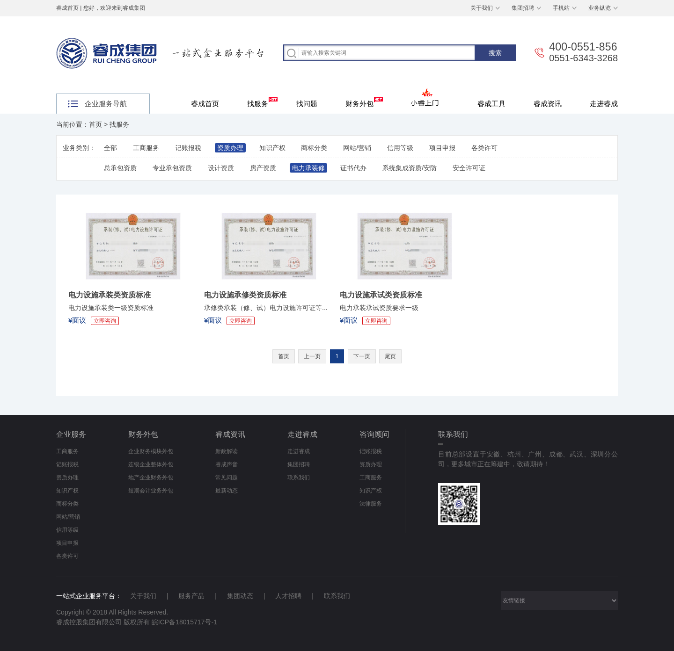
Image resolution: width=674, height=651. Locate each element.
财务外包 (364, 102)
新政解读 (226, 451)
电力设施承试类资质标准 (381, 295)
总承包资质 (120, 168)
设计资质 (221, 168)
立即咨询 (105, 321)
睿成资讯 (548, 104)
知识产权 (272, 148)
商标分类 (314, 148)
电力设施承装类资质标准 (109, 295)
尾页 (390, 356)
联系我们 (298, 477)
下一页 (361, 356)
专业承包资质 (172, 168)
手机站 (561, 8)
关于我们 (481, 8)
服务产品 (191, 596)
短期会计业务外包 (150, 490)
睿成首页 (67, 8)
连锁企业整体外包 (150, 464)
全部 (110, 148)
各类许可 (484, 148)
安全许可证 (469, 168)
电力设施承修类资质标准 (245, 295)
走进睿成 (604, 104)
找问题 (306, 104)
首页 (95, 124)
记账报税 (188, 148)
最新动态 (226, 490)
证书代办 (353, 168)
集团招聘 (523, 8)
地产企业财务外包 (150, 477)
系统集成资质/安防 (409, 168)
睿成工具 (491, 104)
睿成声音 (226, 464)
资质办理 (230, 148)
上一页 (312, 356)
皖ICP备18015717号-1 (184, 622)
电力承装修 (308, 168)
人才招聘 (288, 596)
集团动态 (240, 596)
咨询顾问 (374, 434)
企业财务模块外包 (150, 451)
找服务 (262, 102)
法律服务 (370, 503)
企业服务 (71, 434)
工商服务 (146, 148)
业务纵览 (599, 8)
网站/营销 (357, 148)
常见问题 (226, 477)
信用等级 (400, 148)
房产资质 (263, 168)
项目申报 (442, 148)
